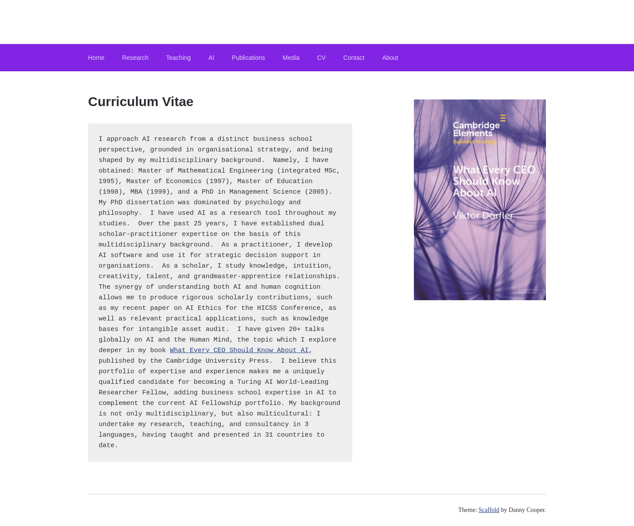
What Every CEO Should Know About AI (239, 350)
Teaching (178, 57)
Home (96, 57)
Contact (354, 57)
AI (211, 57)
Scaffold (489, 510)
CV (321, 57)
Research (135, 57)
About (390, 57)
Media (291, 57)
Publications (248, 57)
